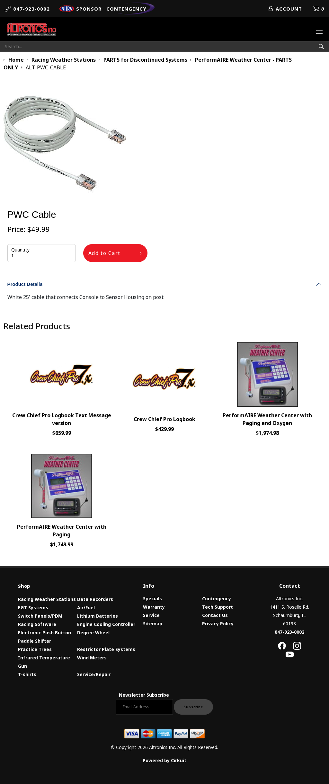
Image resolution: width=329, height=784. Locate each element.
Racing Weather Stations (47, 599)
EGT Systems (33, 607)
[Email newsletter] (144, 707)
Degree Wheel (93, 633)
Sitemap (152, 624)
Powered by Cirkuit (164, 760)
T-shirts (27, 674)
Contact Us (215, 615)
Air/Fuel (86, 607)
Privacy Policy (218, 624)
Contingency (216, 598)
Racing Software (37, 624)
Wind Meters (92, 658)
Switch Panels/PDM (40, 616)
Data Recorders (95, 599)
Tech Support (217, 607)
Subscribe (193, 707)
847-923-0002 (289, 632)
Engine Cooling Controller (106, 624)
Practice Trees (35, 649)
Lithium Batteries (97, 616)
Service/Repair (94, 674)
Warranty (154, 607)
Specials (152, 598)
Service (151, 615)
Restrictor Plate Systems (106, 649)
